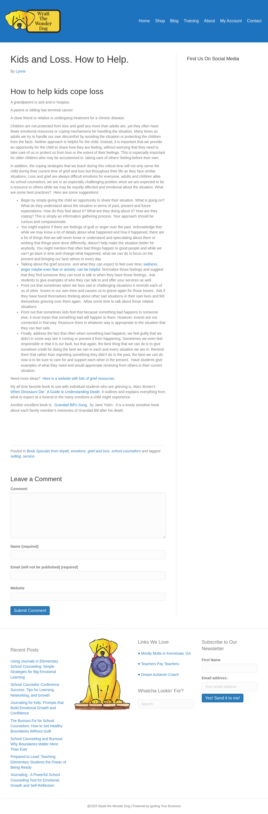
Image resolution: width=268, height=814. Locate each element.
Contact (254, 21)
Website (17, 588)
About (209, 21)
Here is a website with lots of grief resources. (78, 378)
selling (15, 456)
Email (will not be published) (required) (44, 567)
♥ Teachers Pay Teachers (158, 664)
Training (191, 21)
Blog (174, 21)
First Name (211, 660)
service (28, 456)
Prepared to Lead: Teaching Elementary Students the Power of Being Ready (38, 762)
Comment (18, 489)
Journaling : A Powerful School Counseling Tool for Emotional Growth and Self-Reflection (35, 780)
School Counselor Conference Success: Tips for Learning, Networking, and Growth (34, 689)
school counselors (126, 451)
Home (144, 21)
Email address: (215, 678)
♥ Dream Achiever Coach (158, 674)
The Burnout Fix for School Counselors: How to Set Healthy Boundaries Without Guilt (36, 726)
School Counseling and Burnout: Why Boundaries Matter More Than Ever (36, 744)
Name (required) (24, 546)
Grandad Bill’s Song (70, 405)
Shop (160, 21)
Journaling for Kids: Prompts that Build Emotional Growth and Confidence (37, 708)
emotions (78, 451)
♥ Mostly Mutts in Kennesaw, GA (164, 653)
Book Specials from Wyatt (48, 451)
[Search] (166, 703)
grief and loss (98, 451)
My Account (231, 21)
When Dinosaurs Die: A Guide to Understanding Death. (55, 392)
